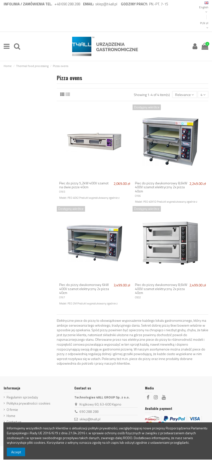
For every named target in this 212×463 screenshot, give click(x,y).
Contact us (14, 421)
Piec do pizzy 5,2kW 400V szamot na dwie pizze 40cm (83, 185)
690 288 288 (88, 411)
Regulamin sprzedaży (22, 397)
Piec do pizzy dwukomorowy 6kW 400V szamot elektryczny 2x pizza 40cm (84, 288)
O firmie (12, 409)
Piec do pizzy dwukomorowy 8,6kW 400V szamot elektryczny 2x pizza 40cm (161, 187)
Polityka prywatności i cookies (28, 403)
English (203, 7)
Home (11, 415)
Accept (16, 451)
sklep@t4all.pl (89, 419)
